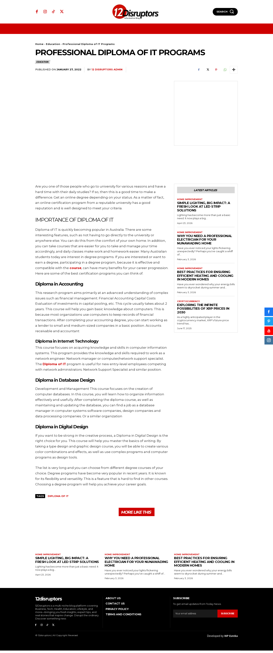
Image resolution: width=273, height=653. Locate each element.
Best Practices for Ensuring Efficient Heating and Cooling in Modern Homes (205, 277)
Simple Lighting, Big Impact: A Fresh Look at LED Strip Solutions (203, 207)
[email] (194, 615)
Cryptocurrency (189, 303)
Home (39, 44)
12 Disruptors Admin (106, 69)
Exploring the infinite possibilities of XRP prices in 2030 (203, 310)
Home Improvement (191, 200)
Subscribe (227, 615)
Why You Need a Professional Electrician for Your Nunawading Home (204, 240)
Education (53, 44)
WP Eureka (231, 638)
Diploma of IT (58, 496)
